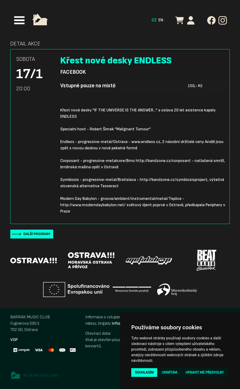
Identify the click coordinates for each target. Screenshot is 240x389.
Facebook (73, 72)
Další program (36, 234)
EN (160, 20)
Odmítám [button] (169, 372)
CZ (154, 20)
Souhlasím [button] (144, 372)
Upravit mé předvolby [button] (205, 372)
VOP (14, 339)
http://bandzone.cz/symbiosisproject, (174, 179)
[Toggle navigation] (19, 20)
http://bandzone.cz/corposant (163, 160)
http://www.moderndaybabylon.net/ (93, 204)
